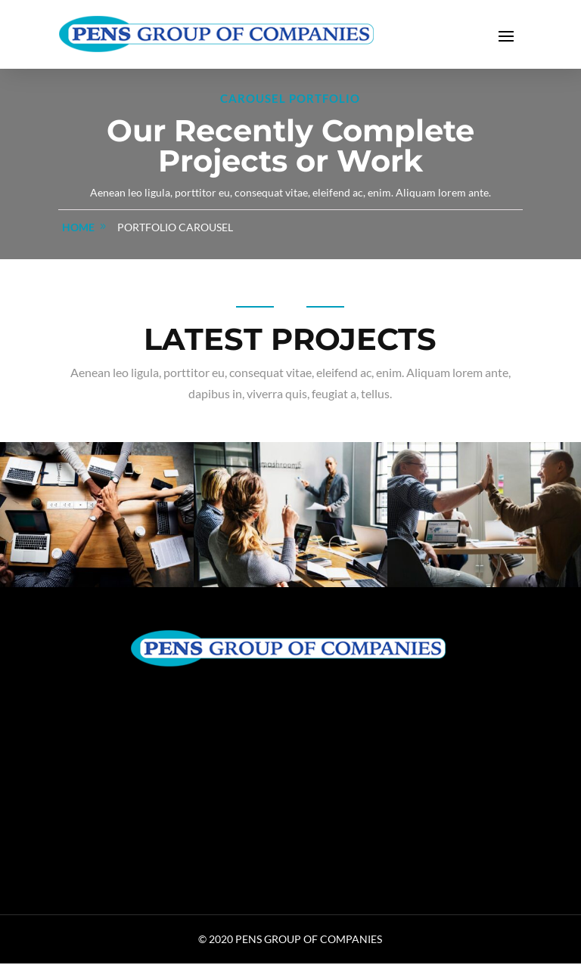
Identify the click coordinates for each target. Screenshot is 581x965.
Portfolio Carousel (175, 228)
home (78, 228)
